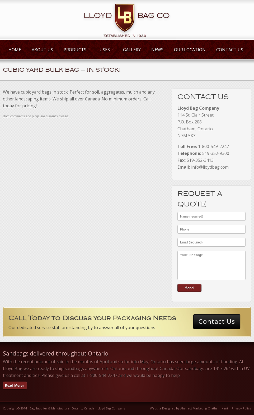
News (157, 50)
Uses (106, 50)
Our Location (190, 50)
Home (14, 50)
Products (76, 50)
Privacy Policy (241, 408)
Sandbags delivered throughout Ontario (55, 353)
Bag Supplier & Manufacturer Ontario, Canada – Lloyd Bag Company (77, 408)
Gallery (132, 50)
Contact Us (229, 50)
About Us (42, 50)
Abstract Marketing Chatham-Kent (204, 408)
